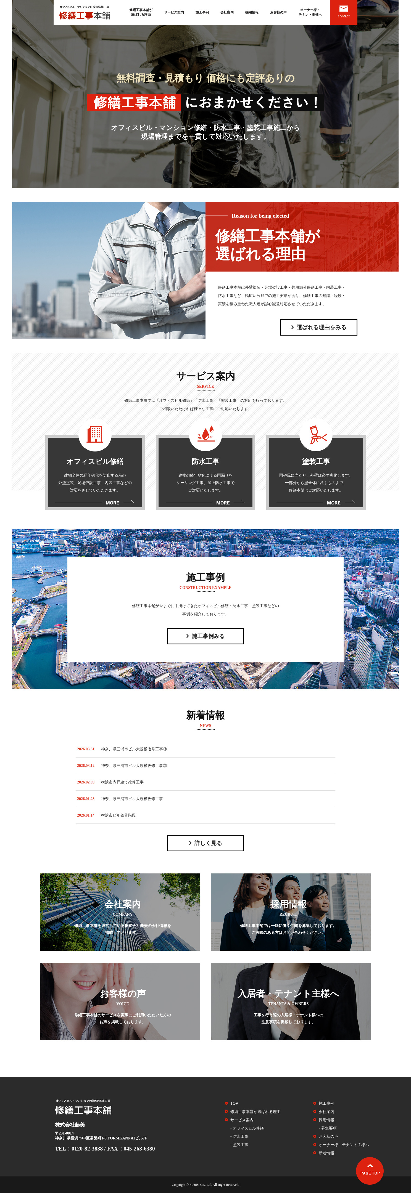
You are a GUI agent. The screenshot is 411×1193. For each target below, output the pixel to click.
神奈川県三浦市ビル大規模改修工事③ (134, 749)
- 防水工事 (239, 1136)
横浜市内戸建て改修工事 (122, 782)
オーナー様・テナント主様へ (310, 12)
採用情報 (252, 12)
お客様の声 (278, 12)
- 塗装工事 (239, 1144)
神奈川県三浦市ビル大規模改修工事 (132, 799)
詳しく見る (208, 843)
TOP (234, 1103)
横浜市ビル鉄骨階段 (118, 815)
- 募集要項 (328, 1128)
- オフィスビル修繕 (247, 1128)
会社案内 (227, 12)
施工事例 (202, 12)
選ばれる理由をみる (321, 327)
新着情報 (326, 1153)
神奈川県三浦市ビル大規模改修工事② (134, 766)
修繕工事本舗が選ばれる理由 (140, 12)
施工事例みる (208, 636)
